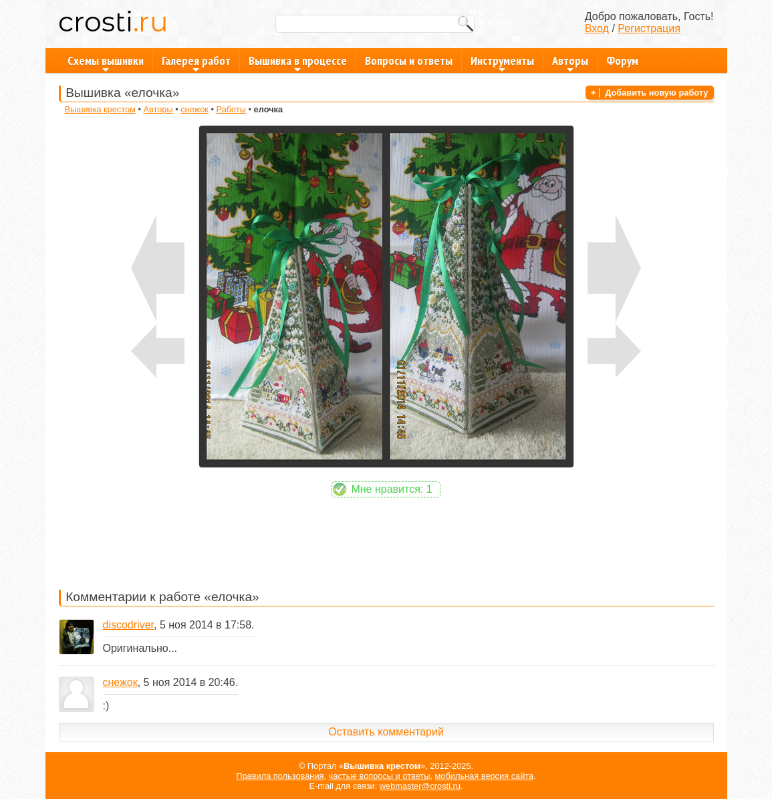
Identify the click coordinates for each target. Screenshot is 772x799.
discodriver (128, 625)
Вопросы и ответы (409, 60)
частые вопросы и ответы (379, 776)
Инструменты (502, 63)
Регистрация (649, 28)
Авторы (570, 63)
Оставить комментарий (386, 731)
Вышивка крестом (99, 109)
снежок (194, 109)
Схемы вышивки (106, 63)
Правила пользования (280, 776)
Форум (622, 60)
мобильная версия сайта (484, 776)
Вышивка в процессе (298, 63)
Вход (597, 28)
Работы (231, 109)
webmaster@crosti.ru (420, 786)
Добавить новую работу (656, 93)
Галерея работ (196, 63)
